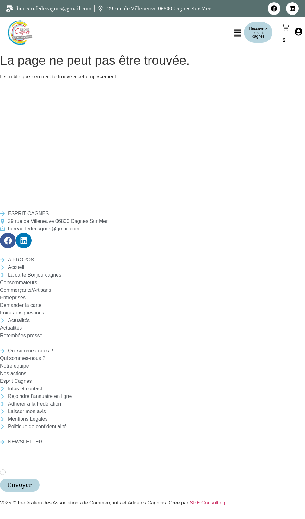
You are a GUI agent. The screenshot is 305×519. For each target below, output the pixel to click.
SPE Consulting (207, 502)
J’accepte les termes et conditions (47, 471)
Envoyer (20, 485)
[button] (237, 33)
